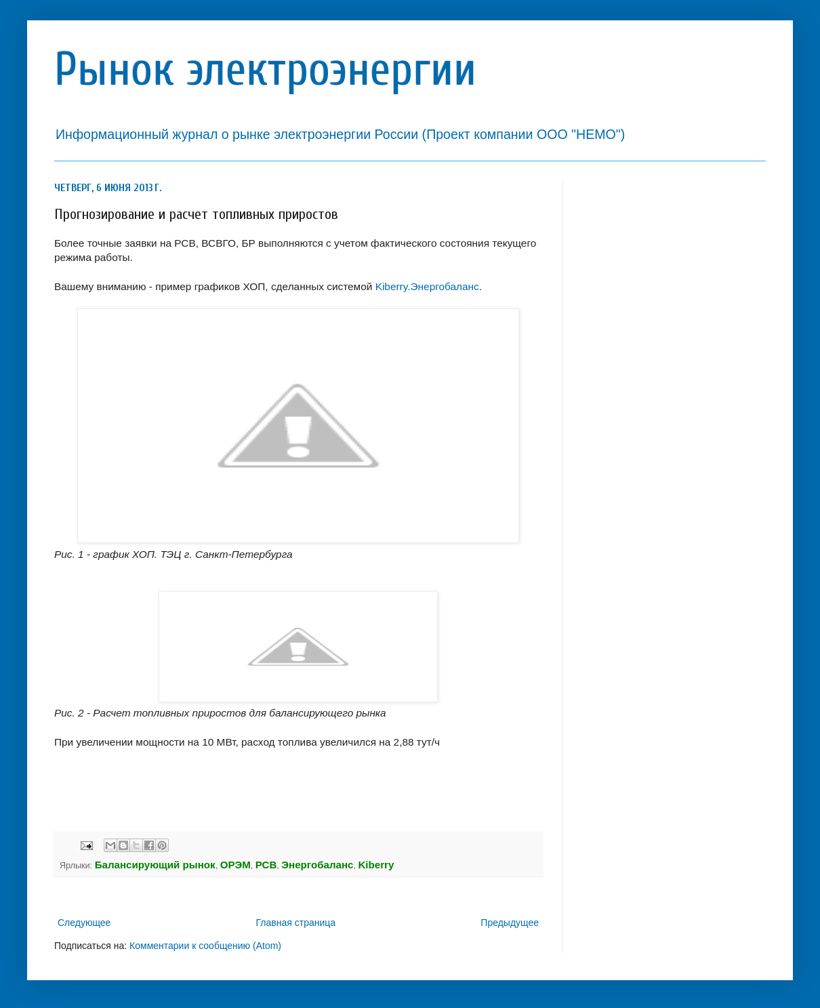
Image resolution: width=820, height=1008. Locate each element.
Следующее (84, 922)
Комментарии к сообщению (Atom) (205, 945)
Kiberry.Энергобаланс (427, 286)
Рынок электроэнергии (265, 69)
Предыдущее (509, 922)
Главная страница (296, 922)
